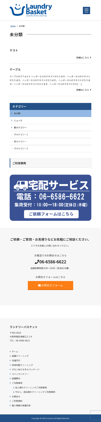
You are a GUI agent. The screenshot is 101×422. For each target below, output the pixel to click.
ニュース (18, 120)
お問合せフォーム (50, 285)
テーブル (15, 69)
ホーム (15, 351)
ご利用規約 (17, 400)
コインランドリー (20, 374)
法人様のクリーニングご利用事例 (31, 387)
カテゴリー (19, 106)
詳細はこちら (82, 57)
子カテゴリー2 (21, 148)
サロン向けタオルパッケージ (25, 369)
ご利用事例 (17, 383)
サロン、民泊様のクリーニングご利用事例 (35, 392)
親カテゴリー (20, 127)
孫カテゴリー (20, 141)
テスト (14, 50)
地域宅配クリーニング (22, 365)
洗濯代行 (16, 360)
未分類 (17, 113)
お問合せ (16, 396)
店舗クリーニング (20, 355)
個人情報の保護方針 (21, 405)
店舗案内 (16, 378)
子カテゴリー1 (21, 134)
